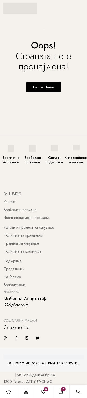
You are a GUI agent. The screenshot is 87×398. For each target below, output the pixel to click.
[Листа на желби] (43, 391)
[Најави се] (26, 391)
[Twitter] (37, 338)
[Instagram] (27, 338)
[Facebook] (16, 338)
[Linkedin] (5, 338)
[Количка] (61, 391)
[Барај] (78, 391)
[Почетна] (8, 391)
